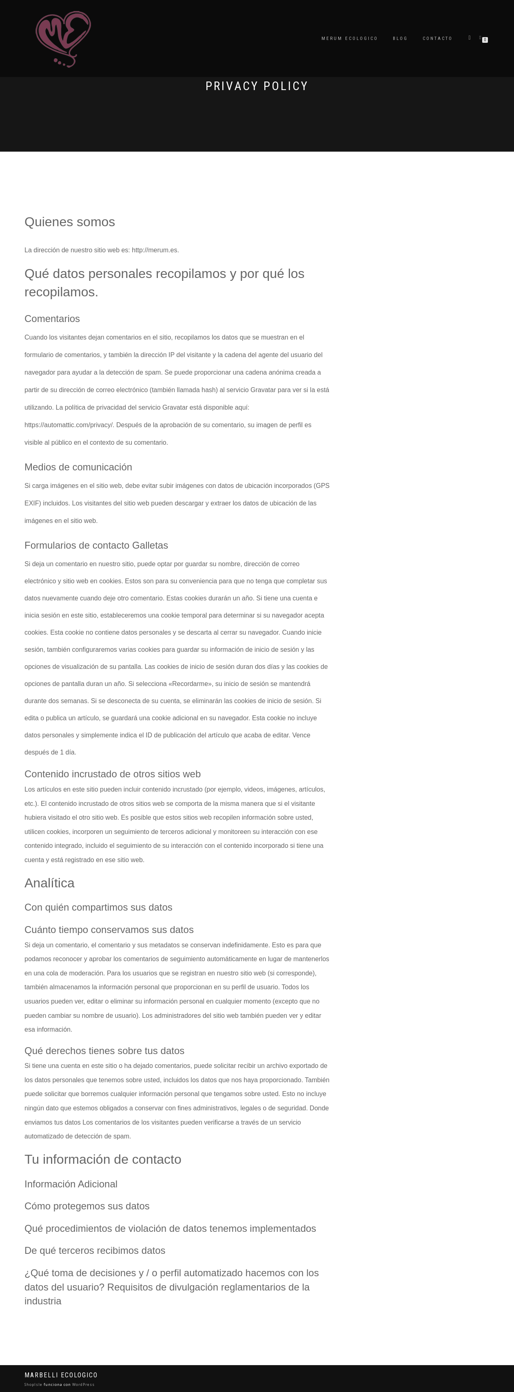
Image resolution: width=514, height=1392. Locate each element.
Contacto (438, 38)
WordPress (83, 1384)
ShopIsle (34, 1384)
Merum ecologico (349, 38)
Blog (400, 38)
